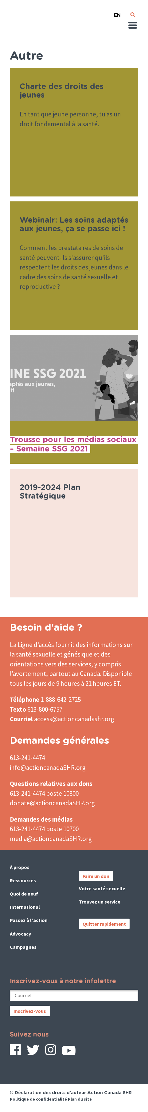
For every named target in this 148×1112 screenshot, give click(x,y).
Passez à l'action (29, 920)
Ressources (23, 880)
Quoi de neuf (24, 894)
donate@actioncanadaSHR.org (52, 803)
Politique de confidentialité (38, 1099)
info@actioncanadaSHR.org (48, 767)
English (117, 12)
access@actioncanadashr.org (74, 719)
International (25, 907)
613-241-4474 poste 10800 (44, 793)
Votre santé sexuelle (102, 888)
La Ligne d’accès (32, 645)
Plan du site (80, 1099)
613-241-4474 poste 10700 (44, 829)
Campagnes (23, 947)
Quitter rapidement (104, 924)
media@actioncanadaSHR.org (51, 839)
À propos (19, 867)
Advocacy (20, 934)
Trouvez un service (99, 902)
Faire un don (96, 876)
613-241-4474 (27, 758)
